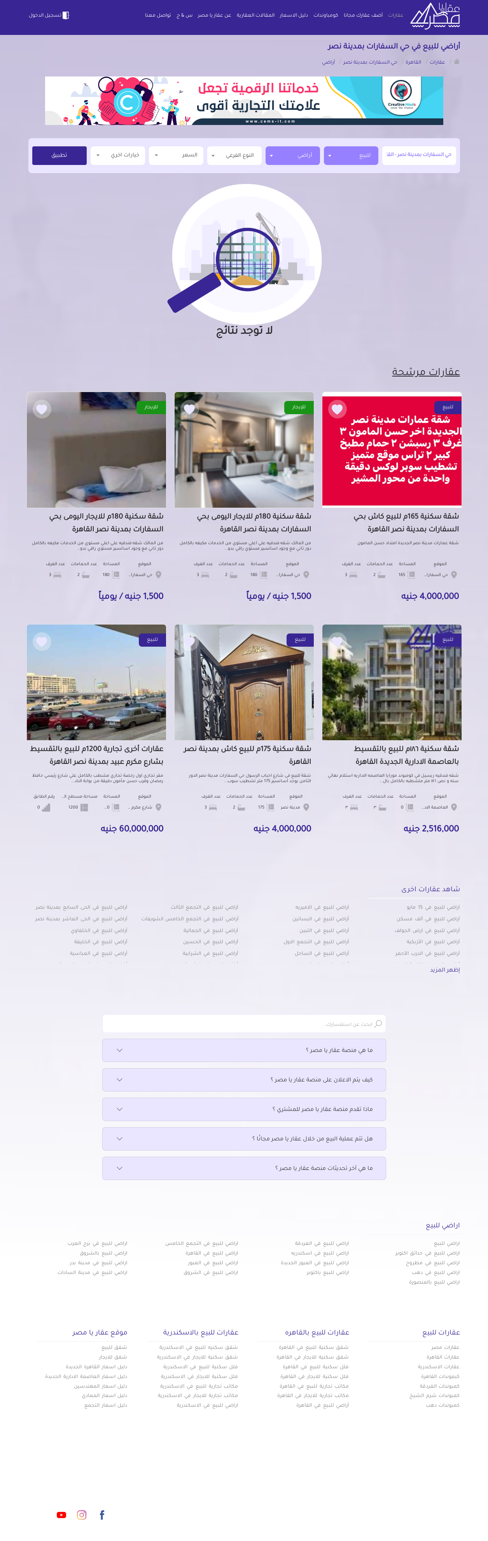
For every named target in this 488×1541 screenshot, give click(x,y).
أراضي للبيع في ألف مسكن (428, 919)
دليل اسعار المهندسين (101, 1387)
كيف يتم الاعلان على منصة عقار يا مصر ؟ (244, 1080)
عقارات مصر (446, 1348)
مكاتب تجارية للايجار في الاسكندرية (198, 1396)
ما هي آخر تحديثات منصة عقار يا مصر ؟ (244, 1169)
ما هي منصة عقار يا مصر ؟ (244, 1051)
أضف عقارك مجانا (363, 16)
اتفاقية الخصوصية (188, 1506)
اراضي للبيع (447, 1244)
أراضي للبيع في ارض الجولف (427, 931)
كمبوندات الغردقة (440, 1387)
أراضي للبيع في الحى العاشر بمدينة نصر (81, 919)
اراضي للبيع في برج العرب (97, 1244)
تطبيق (59, 156)
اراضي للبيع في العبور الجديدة (315, 1263)
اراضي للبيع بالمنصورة (434, 1283)
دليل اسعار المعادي (105, 1396)
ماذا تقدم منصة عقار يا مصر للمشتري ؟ (244, 1110)
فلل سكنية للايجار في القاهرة (314, 1377)
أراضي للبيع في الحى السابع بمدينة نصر (82, 908)
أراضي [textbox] (304, 156)
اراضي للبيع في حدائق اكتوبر (427, 1253)
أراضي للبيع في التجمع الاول (316, 942)
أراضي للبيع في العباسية (98, 954)
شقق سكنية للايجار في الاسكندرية (197, 1358)
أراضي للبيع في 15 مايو (433, 908)
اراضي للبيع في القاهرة (211, 1253)
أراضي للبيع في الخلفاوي (99, 931)
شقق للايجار (113, 1358)
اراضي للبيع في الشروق (211, 1273)
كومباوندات (325, 16)
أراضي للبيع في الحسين (210, 942)
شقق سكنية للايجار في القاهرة (312, 1358)
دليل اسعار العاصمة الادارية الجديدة (86, 1377)
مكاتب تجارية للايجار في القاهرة (313, 1396)
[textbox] (234, 155)
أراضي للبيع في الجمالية (211, 931)
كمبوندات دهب (443, 1406)
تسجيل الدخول (50, 15)
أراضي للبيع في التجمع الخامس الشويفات (189, 919)
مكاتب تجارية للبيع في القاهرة (314, 1387)
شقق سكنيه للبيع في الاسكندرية (198, 1348)
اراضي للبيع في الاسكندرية (207, 1406)
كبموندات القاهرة (440, 1377)
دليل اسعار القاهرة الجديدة (96, 1367)
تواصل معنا (158, 16)
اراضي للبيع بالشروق (104, 1253)
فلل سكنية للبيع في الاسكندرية (200, 1367)
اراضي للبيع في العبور (213, 1263)
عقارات (396, 16)
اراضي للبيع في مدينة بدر (98, 1263)
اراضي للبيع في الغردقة (322, 1244)
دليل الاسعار (294, 16)
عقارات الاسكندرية (439, 1367)
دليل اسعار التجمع (106, 1406)
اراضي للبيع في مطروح (433, 1263)
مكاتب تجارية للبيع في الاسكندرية (199, 1387)
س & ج (184, 16)
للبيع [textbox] (365, 156)
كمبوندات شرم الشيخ (434, 1396)
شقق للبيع (114, 1348)
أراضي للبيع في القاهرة (322, 1406)
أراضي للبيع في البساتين (320, 919)
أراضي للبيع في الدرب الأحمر (427, 954)
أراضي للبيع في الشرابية (210, 954)
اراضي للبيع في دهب (436, 1273)
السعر (176, 155)
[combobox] (351, 155)
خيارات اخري (117, 155)
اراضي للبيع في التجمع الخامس (201, 1244)
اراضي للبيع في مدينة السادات (92, 1273)
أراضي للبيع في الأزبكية (433, 942)
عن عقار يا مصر (214, 16)
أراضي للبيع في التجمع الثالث (204, 908)
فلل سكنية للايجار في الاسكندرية (199, 1377)
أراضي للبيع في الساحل (322, 954)
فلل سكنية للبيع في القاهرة (316, 1367)
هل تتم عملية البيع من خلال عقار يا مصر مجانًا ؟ (244, 1139)
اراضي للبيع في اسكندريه (320, 1253)
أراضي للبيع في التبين (324, 931)
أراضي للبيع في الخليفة (100, 942)
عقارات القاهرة (443, 1358)
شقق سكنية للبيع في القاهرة (314, 1348)
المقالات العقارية (256, 16)
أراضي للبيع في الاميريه (322, 908)
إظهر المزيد (445, 971)
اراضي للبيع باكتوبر (328, 1273)
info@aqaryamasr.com (64, 1480)
